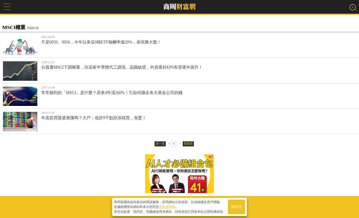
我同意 (236, 207)
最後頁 (188, 143)
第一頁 (160, 143)
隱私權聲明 (167, 207)
